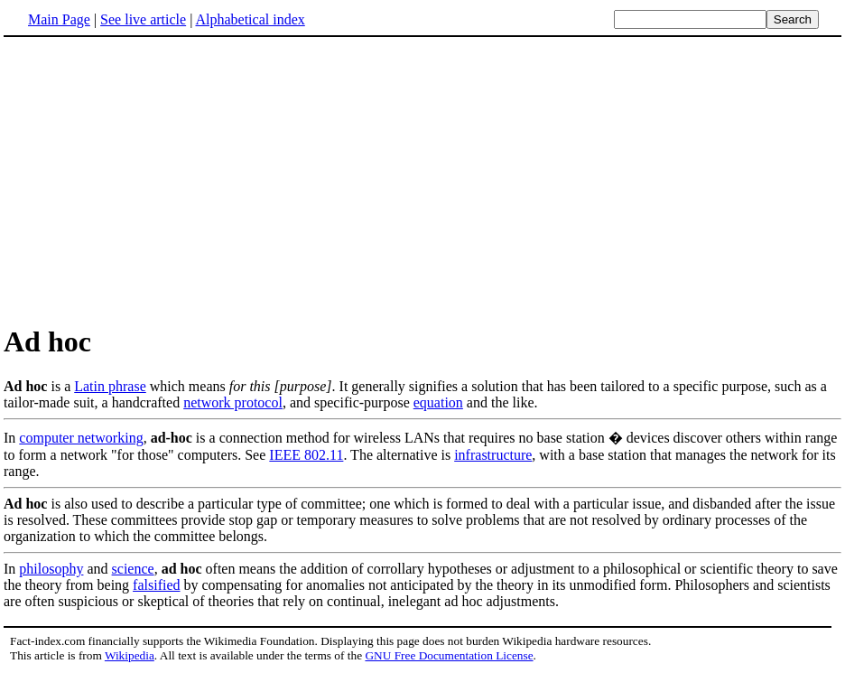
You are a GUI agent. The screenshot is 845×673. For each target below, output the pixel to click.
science (133, 568)
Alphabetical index (249, 19)
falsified (156, 585)
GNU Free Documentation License (449, 655)
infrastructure (493, 455)
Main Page (59, 19)
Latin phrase (110, 386)
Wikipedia (129, 655)
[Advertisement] (155, 179)
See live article (143, 19)
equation (438, 402)
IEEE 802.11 (306, 455)
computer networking (81, 437)
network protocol (233, 402)
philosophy (51, 568)
